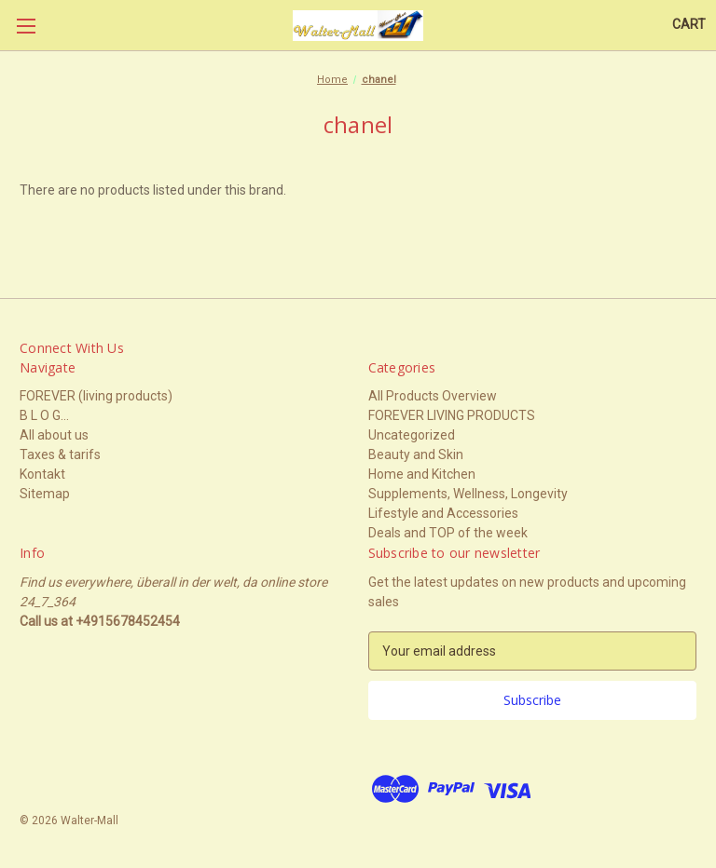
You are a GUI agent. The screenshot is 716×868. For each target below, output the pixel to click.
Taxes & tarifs (60, 454)
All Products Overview (432, 395)
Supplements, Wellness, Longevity (468, 493)
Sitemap (45, 493)
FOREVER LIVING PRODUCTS (451, 415)
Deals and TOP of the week (448, 532)
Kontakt (42, 474)
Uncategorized (411, 434)
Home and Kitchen (421, 474)
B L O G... (44, 415)
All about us (54, 434)
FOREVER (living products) (96, 395)
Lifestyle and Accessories (443, 513)
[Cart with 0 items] (689, 24)
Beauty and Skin (415, 454)
